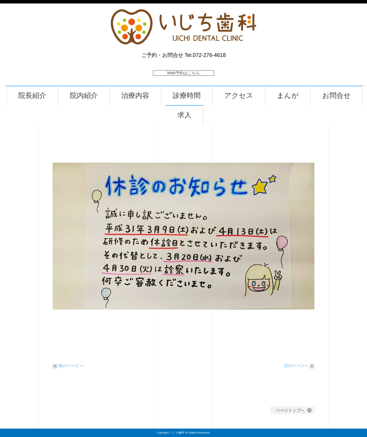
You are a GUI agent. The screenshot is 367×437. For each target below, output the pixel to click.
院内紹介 (90, 95)
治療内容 (142, 95)
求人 (191, 115)
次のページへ (299, 365)
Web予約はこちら (183, 73)
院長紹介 (39, 95)
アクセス (245, 95)
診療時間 (193, 95)
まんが (294, 95)
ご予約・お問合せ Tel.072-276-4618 (183, 55)
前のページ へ (68, 365)
